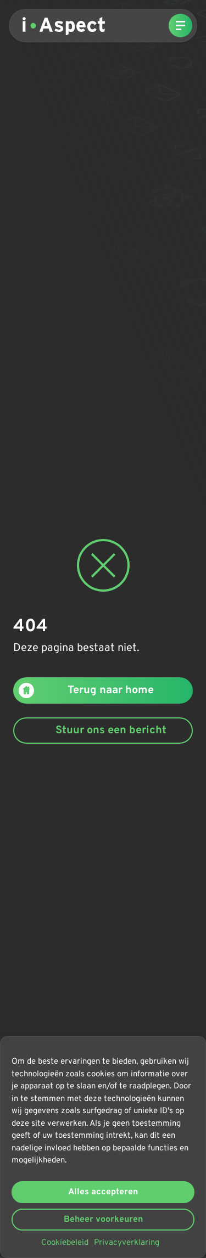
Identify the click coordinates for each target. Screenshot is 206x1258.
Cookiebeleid (64, 1243)
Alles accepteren (103, 1192)
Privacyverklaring (126, 1243)
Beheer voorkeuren (103, 1219)
